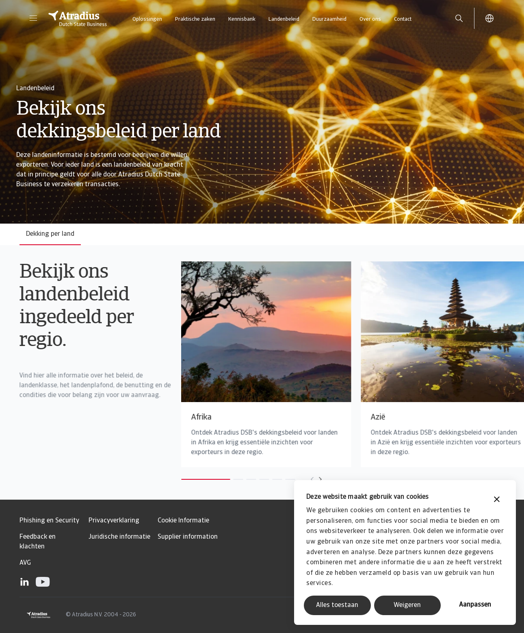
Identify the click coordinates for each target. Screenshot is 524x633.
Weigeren (407, 605)
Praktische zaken (195, 19)
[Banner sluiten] (497, 500)
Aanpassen (475, 605)
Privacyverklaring (114, 521)
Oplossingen (147, 19)
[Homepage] (77, 18)
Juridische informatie (119, 537)
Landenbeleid (283, 19)
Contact (402, 19)
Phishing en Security (49, 521)
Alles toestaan (337, 605)
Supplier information (188, 537)
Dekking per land (50, 234)
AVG (25, 563)
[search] (459, 18)
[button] (33, 18)
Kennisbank (242, 19)
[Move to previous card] (294, 479)
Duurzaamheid (329, 19)
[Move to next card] (302, 479)
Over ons (370, 19)
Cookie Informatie (183, 521)
